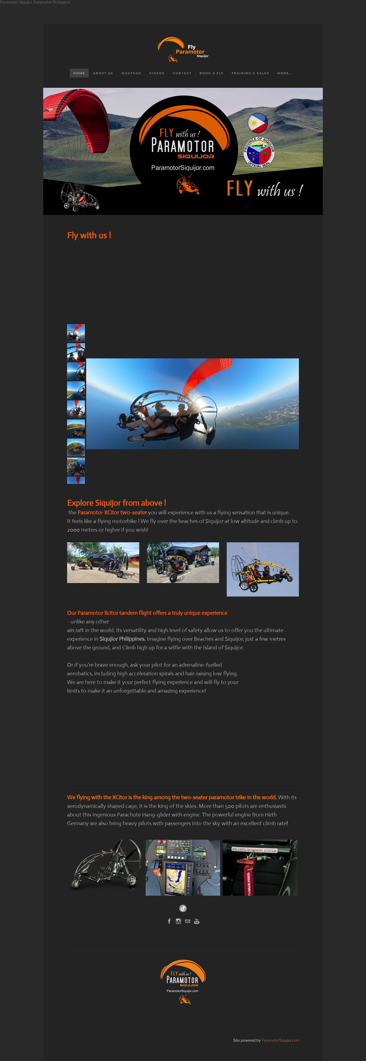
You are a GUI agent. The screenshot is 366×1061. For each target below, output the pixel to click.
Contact (182, 73)
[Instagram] (178, 921)
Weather (131, 73)
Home (79, 73)
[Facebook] (169, 921)
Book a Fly (212, 73)
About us (103, 73)
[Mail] (187, 921)
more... (285, 73)
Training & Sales (250, 73)
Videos (157, 73)
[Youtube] (196, 921)
